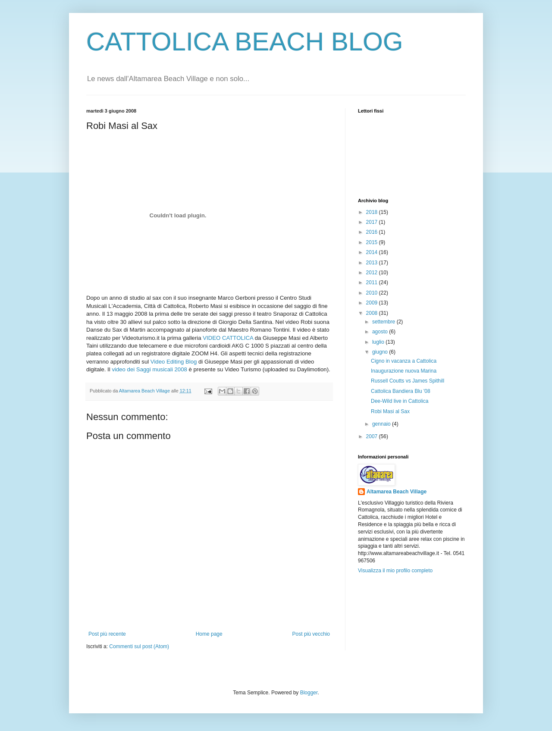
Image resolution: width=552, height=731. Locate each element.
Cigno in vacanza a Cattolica (403, 361)
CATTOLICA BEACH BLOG (244, 41)
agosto (380, 332)
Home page (209, 634)
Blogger (309, 693)
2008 (372, 313)
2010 (372, 293)
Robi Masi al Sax (390, 411)
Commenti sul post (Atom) (139, 646)
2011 (372, 282)
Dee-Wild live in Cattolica (399, 401)
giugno (380, 352)
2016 (372, 232)
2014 (372, 252)
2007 (372, 436)
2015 (372, 242)
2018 (372, 212)
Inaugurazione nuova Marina (403, 371)
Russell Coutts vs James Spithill (407, 381)
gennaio (382, 424)
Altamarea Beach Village (397, 492)
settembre (384, 322)
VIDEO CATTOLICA (228, 338)
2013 (372, 263)
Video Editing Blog (174, 361)
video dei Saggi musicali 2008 (149, 369)
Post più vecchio (311, 634)
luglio (379, 342)
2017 (372, 222)
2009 (372, 303)
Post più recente (107, 634)
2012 (372, 273)
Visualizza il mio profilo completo (395, 571)
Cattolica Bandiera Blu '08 (400, 391)
